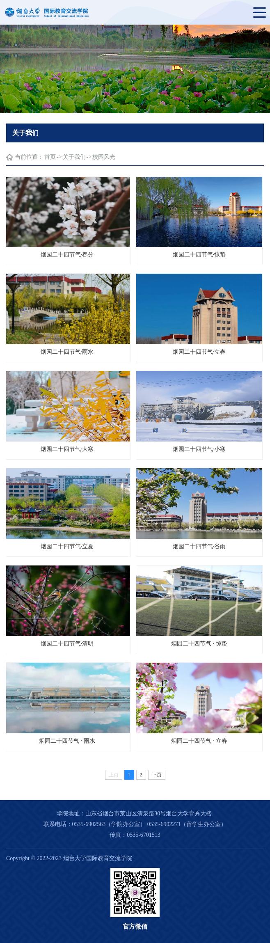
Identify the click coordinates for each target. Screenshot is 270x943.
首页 (50, 157)
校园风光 (103, 157)
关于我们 (74, 157)
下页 (157, 775)
